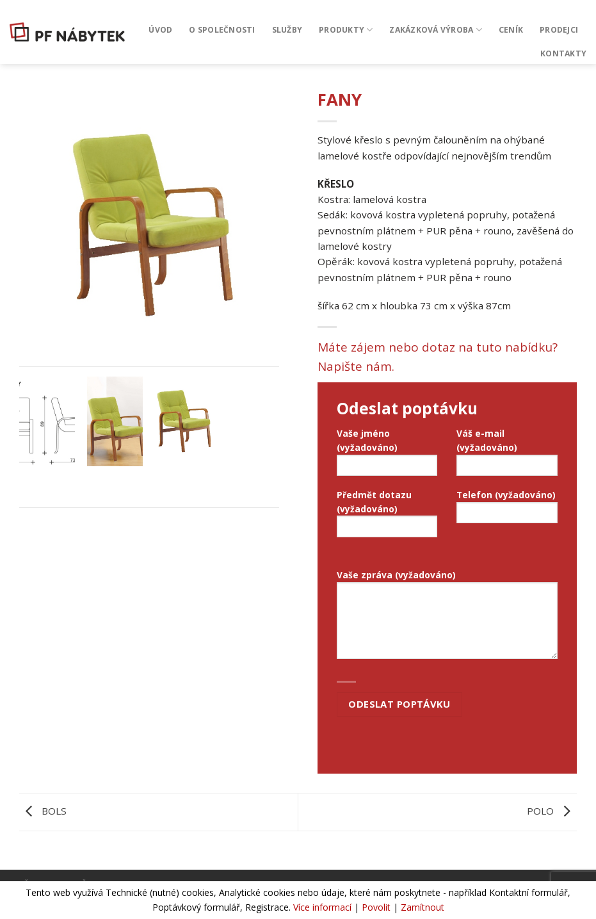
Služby (287, 29)
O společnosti (222, 29)
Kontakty (563, 53)
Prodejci (559, 29)
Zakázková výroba (435, 30)
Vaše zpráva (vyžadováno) (447, 618)
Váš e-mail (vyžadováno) (507, 455)
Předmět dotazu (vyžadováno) (387, 517)
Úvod (160, 29)
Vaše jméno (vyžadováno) (387, 455)
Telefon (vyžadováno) (507, 510)
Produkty (346, 30)
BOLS (43, 810)
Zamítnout (422, 907)
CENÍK (511, 29)
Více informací (322, 907)
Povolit (376, 907)
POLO (552, 810)
